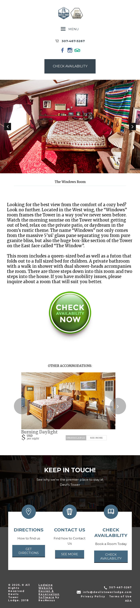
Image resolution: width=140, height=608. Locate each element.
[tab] (58, 171)
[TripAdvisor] (77, 50)
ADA (128, 600)
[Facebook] (62, 50)
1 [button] (58, 171)
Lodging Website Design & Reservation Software (49, 591)
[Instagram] (70, 50)
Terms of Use (120, 596)
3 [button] (70, 171)
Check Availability (111, 556)
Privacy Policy (93, 596)
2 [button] (64, 171)
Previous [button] (7, 126)
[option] (70, 126)
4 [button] (76, 171)
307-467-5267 (73, 41)
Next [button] (132, 126)
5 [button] (82, 171)
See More (96, 437)
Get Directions (28, 551)
